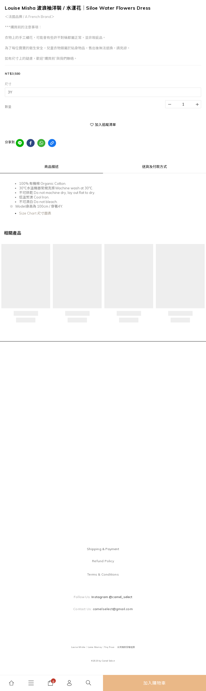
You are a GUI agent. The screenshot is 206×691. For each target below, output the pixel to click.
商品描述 (52, 166)
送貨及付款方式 (154, 166)
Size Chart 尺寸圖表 (35, 213)
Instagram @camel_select (111, 597)
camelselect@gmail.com (113, 609)
